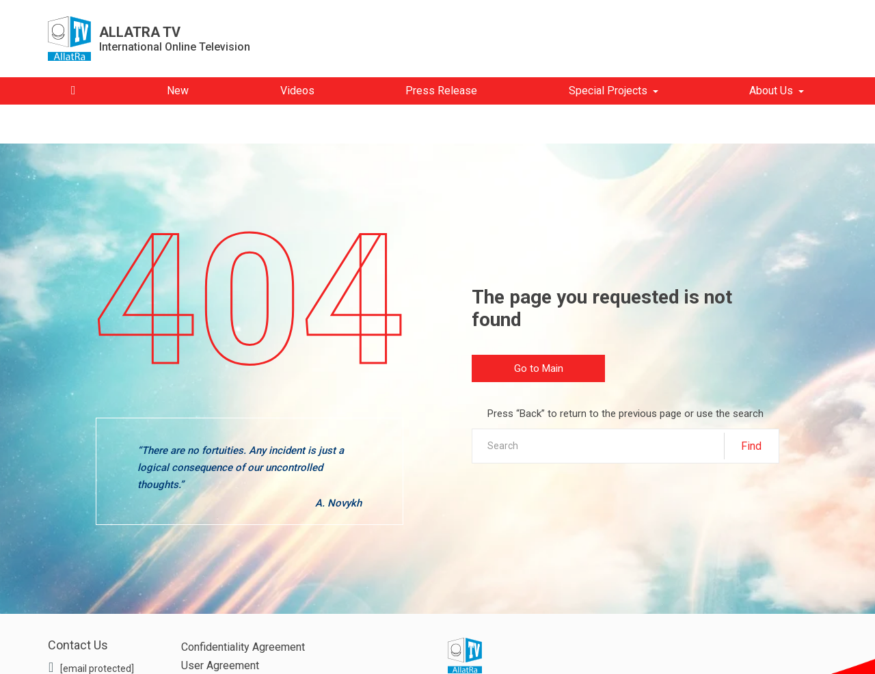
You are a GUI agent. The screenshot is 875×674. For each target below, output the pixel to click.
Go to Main (538, 368)
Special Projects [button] (608, 90)
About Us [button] (771, 90)
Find (751, 446)
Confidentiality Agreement (243, 647)
